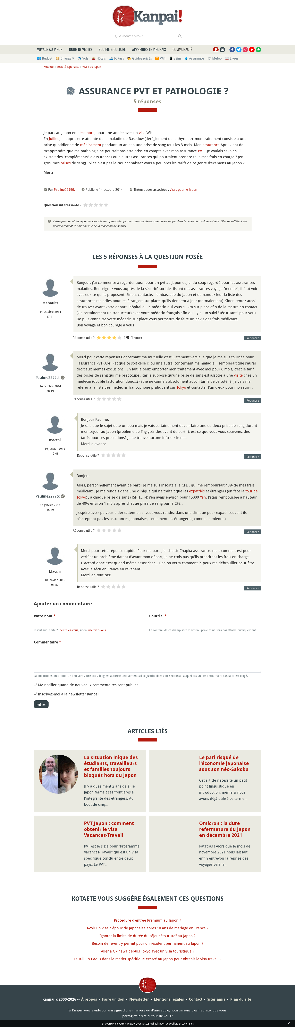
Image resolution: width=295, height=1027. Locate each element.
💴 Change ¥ (65, 58)
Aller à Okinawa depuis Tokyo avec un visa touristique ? (147, 951)
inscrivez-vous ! (97, 630)
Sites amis (216, 999)
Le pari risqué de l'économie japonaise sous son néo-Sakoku (224, 763)
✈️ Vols (82, 58)
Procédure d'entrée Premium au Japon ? (147, 920)
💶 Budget (44, 58)
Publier (41, 704)
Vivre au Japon (91, 67)
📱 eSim (175, 58)
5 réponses (147, 101)
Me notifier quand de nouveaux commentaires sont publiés (88, 684)
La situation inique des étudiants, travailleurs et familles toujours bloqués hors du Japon (111, 766)
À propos (89, 999)
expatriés (197, 491)
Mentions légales (169, 999)
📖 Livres (231, 58)
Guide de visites (80, 49)
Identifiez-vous (68, 630)
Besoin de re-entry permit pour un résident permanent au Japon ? (147, 943)
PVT (201, 150)
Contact (195, 999)
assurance (211, 144)
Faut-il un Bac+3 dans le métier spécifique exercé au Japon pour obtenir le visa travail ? (147, 958)
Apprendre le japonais (149, 49)
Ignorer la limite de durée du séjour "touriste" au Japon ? (147, 935)
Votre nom (44, 616)
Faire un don (113, 999)
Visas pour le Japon (183, 189)
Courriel (158, 616)
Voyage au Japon (49, 49)
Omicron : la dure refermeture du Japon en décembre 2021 (225, 829)
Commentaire (47, 642)
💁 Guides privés (139, 58)
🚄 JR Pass (116, 58)
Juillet (54, 138)
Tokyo (181, 387)
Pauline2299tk (64, 189)
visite (238, 375)
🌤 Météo (214, 58)
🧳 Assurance (194, 58)
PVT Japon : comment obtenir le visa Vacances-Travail (109, 829)
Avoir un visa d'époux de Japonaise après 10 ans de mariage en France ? (147, 927)
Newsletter (139, 999)
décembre (85, 132)
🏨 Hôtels (99, 58)
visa (142, 132)
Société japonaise (68, 67)
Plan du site (240, 999)
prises (66, 162)
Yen (203, 497)
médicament (90, 144)
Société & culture (112, 49)
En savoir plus (186, 1023)
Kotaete (49, 67)
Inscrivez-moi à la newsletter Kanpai (68, 694)
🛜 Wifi (160, 58)
